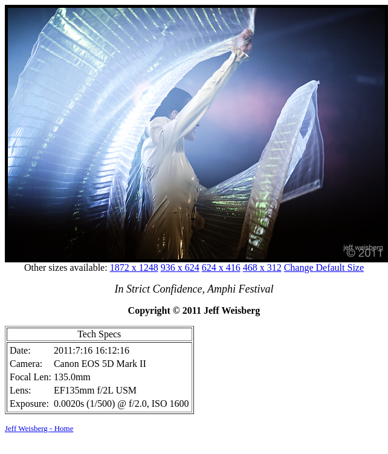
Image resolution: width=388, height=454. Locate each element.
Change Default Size (324, 267)
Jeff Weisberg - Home (39, 428)
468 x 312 (262, 267)
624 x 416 (221, 267)
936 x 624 (180, 267)
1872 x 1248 (134, 267)
